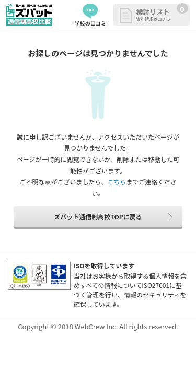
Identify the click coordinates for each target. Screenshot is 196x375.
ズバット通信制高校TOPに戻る (98, 216)
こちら (116, 181)
